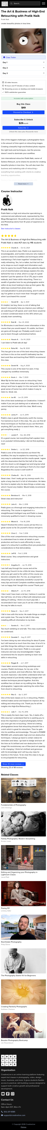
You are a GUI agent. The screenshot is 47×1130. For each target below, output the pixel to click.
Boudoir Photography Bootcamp (14, 1040)
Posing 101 (5, 908)
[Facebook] (8, 1094)
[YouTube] (3, 1094)
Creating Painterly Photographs (14, 1006)
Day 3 (5, 73)
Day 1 (5, 62)
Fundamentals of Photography (13, 805)
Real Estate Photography (11, 942)
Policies (23, 1127)
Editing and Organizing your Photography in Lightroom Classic (19, 873)
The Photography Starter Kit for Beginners (18, 975)
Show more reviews (13, 764)
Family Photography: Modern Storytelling (18, 838)
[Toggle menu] (43, 3)
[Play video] (23, 40)
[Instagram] (13, 1094)
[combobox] (25, 3)
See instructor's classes (10, 228)
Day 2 (5, 67)
